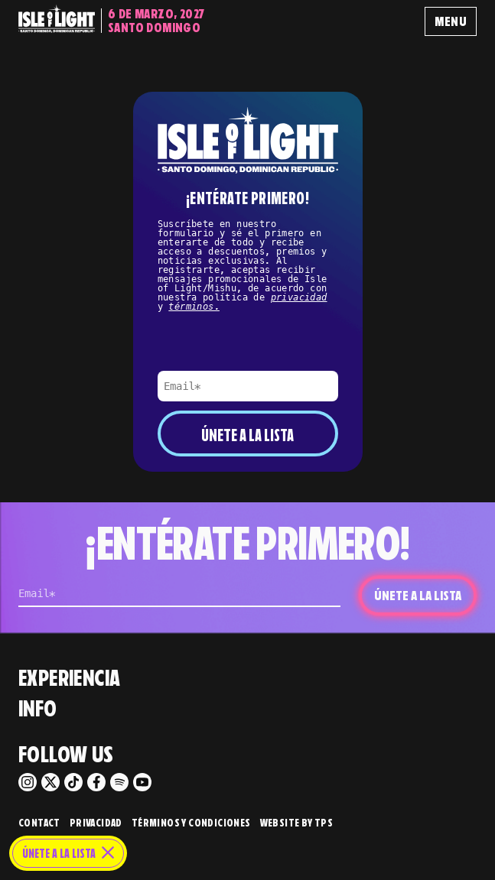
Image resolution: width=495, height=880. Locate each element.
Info (37, 708)
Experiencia (69, 678)
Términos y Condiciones (191, 823)
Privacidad (96, 823)
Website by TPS (297, 823)
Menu (451, 21)
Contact (39, 823)
